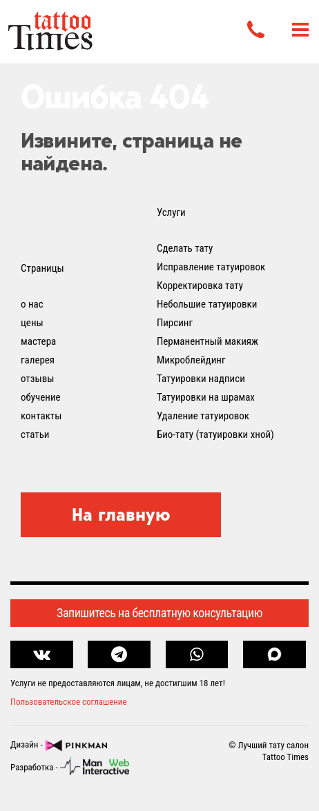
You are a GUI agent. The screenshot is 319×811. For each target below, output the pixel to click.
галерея (38, 360)
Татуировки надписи (201, 378)
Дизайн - (58, 745)
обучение (41, 397)
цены (32, 323)
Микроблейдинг (191, 360)
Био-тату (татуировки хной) (215, 434)
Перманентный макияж (207, 341)
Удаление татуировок (203, 416)
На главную (121, 514)
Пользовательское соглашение (68, 702)
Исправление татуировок (211, 267)
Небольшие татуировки (207, 304)
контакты (41, 416)
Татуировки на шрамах (206, 397)
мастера (38, 341)
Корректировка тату (200, 285)
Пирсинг (175, 323)
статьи (35, 434)
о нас (32, 304)
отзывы (37, 378)
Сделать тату (185, 248)
